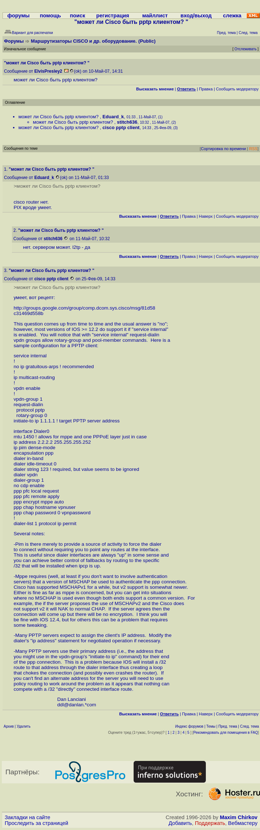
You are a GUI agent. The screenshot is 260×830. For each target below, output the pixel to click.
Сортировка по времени (223, 148)
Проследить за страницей (36, 823)
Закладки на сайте (27, 817)
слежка (232, 15)
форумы (18, 15)
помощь (50, 15)
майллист (155, 15)
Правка (206, 89)
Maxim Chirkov (238, 817)
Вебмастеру (242, 823)
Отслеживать (245, 49)
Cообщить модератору (237, 89)
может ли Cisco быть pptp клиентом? (59, 116)
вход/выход (196, 15)
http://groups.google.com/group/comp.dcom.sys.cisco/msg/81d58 (84, 308)
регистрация (112, 15)
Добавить (180, 823)
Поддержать (210, 823)
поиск (77, 15)
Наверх (206, 216)
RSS (253, 148)
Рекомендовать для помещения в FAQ (226, 733)
